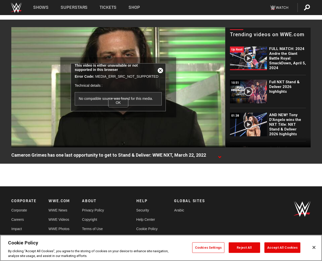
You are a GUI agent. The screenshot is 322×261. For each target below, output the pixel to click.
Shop (134, 7)
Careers (17, 220)
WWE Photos (59, 229)
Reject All (244, 247)
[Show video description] (219, 155)
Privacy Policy (93, 210)
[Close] (313, 247)
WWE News (58, 210)
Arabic (179, 210)
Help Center (145, 220)
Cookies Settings (208, 247)
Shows (41, 7)
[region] (161, 248)
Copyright (89, 220)
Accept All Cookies (282, 247)
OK (118, 103)
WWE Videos (59, 220)
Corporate (19, 210)
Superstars (74, 7)
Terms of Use (92, 229)
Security (142, 210)
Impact (16, 229)
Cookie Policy (147, 229)
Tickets (108, 7)
